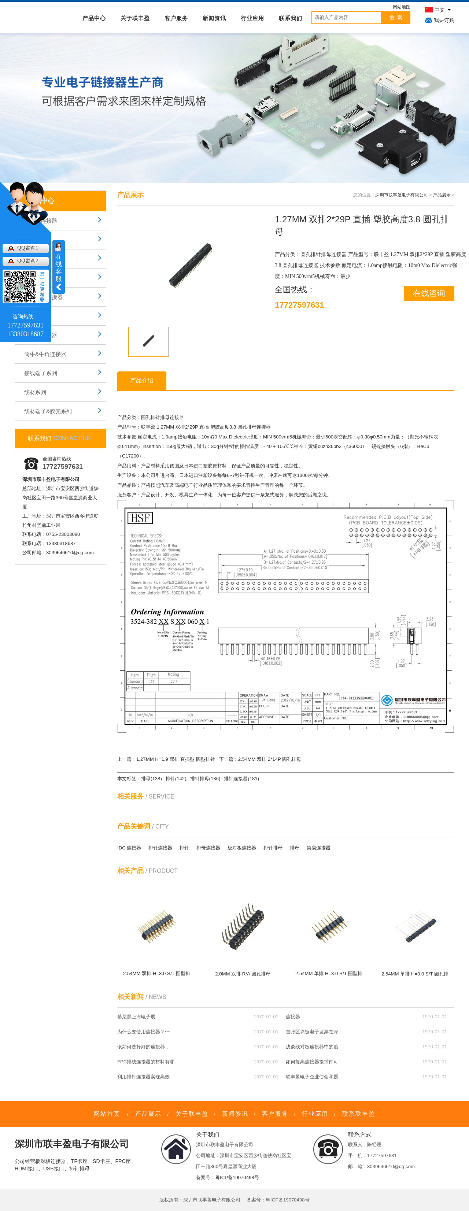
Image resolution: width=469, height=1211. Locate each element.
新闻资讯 (214, 18)
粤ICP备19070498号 (237, 1177)
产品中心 (94, 18)
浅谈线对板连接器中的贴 (312, 1046)
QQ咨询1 (27, 248)
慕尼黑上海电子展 (136, 1016)
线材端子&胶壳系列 (48, 411)
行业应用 (252, 18)
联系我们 (290, 18)
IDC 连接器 (129, 848)
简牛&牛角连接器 (45, 354)
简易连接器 (318, 848)
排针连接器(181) (241, 778)
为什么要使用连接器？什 (143, 1031)
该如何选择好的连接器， (143, 1046)
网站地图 (401, 7)
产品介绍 (142, 380)
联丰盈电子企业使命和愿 (312, 1076)
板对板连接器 (242, 848)
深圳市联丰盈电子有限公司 (401, 194)
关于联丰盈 (135, 18)
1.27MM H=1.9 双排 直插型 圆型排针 (175, 759)
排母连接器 (208, 848)
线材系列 (35, 392)
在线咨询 (429, 293)
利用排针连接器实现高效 (143, 1076)
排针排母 (272, 848)
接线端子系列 (40, 373)
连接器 (293, 1016)
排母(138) (151, 778)
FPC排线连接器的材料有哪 (145, 1061)
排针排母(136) (205, 778)
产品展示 (442, 194)
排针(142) (176, 778)
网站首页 (107, 1114)
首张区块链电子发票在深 (312, 1031)
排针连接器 (160, 848)
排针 (184, 848)
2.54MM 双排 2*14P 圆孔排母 (269, 759)
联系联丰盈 (358, 1114)
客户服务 (176, 18)
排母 (294, 848)
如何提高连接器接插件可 (312, 1061)
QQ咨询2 (27, 260)
